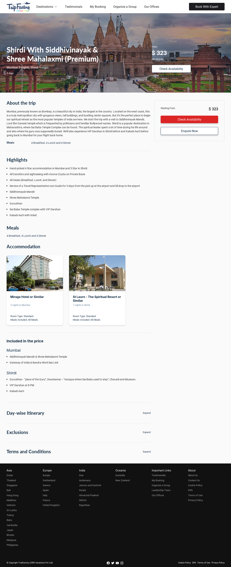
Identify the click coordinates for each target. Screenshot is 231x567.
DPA (190, 490)
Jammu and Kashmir (90, 485)
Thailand (11, 480)
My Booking (98, 7)
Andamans (85, 480)
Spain (46, 490)
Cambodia (12, 525)
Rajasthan (84, 505)
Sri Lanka (12, 510)
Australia (120, 475)
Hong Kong (12, 495)
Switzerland (49, 480)
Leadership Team (161, 490)
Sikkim (82, 500)
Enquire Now (189, 131)
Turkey (10, 515)
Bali (9, 490)
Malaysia (11, 540)
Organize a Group (125, 7)
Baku (9, 520)
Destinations (46, 7)
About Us (193, 475)
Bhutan (10, 535)
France (46, 500)
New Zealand (122, 480)
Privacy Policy (195, 500)
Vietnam (11, 505)
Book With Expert (206, 7)
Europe (46, 475)
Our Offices (151, 7)
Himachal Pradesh (89, 495)
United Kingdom (51, 505)
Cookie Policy (195, 485)
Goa (81, 475)
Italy (45, 495)
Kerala (82, 490)
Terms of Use (195, 495)
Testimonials (73, 7)
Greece (47, 485)
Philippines (12, 545)
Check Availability (171, 69)
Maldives (11, 500)
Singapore (12, 485)
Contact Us (194, 480)
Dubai (10, 475)
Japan (10, 530)
